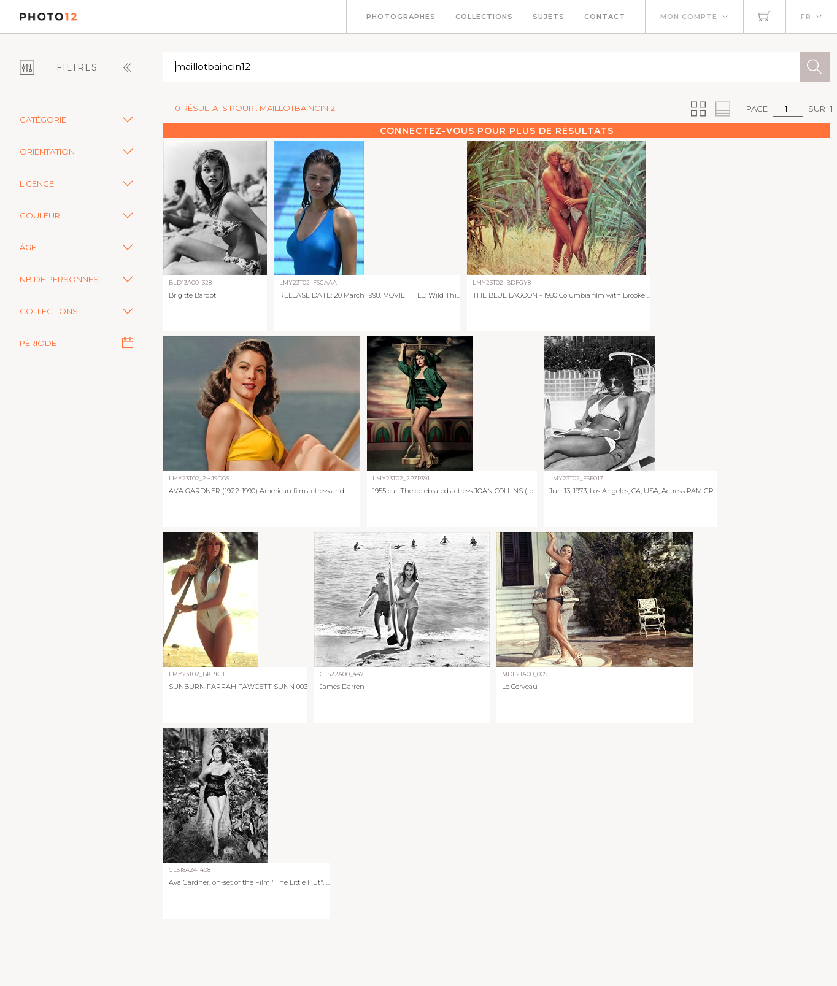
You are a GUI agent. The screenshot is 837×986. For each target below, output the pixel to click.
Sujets (549, 16)
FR (806, 16)
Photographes (401, 16)
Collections (484, 16)
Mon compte (688, 16)
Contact (604, 16)
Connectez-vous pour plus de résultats (497, 130)
